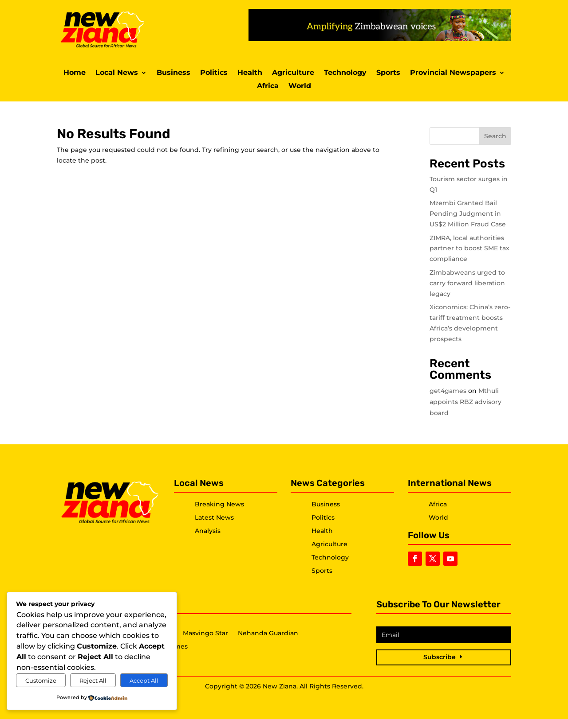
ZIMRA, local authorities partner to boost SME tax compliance (469, 248)
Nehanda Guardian (268, 633)
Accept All (144, 680)
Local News (116, 73)
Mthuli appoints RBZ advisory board (465, 402)
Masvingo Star (205, 633)
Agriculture (293, 73)
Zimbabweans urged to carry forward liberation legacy (467, 283)
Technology (345, 73)
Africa (268, 86)
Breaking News (219, 504)
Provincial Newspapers (453, 73)
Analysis (208, 531)
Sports (388, 73)
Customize (40, 680)
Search (495, 136)
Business (173, 73)
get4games (448, 391)
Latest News (214, 517)
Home (74, 73)
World (299, 86)
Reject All (92, 680)
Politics (214, 73)
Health (249, 73)
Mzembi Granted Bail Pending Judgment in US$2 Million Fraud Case (468, 213)
